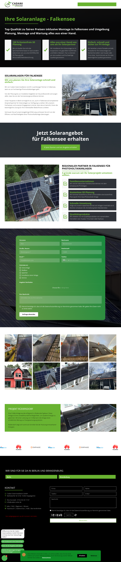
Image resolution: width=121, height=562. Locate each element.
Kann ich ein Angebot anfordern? (12, 546)
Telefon (64, 257)
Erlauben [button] (82, 555)
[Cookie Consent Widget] (60, 555)
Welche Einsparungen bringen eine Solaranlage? (11, 551)
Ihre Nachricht (24, 294)
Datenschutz (20, 508)
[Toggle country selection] (65, 260)
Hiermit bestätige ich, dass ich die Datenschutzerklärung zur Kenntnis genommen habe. (81, 510)
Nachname (65, 240)
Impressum (11, 508)
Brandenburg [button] (65, 477)
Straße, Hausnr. (24, 248)
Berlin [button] (9, 477)
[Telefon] (84, 260)
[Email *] (39, 260)
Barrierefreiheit (36, 508)
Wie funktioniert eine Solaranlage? (12, 541)
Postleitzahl (65, 248)
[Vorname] (39, 244)
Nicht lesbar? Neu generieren (75, 515)
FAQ (12, 506)
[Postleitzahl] (81, 252)
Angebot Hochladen (26, 282)
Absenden (83, 520)
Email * (21, 257)
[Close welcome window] (24, 529)
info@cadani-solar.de (14, 502)
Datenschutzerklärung (52, 306)
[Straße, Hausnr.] (39, 252)
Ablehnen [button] (94, 556)
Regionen (19, 506)
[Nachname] (81, 244)
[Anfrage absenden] (28, 314)
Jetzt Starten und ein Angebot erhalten (60, 147)
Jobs (8, 506)
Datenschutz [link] (46, 558)
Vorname (22, 240)
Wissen (26, 506)
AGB (27, 508)
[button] (4, 558)
